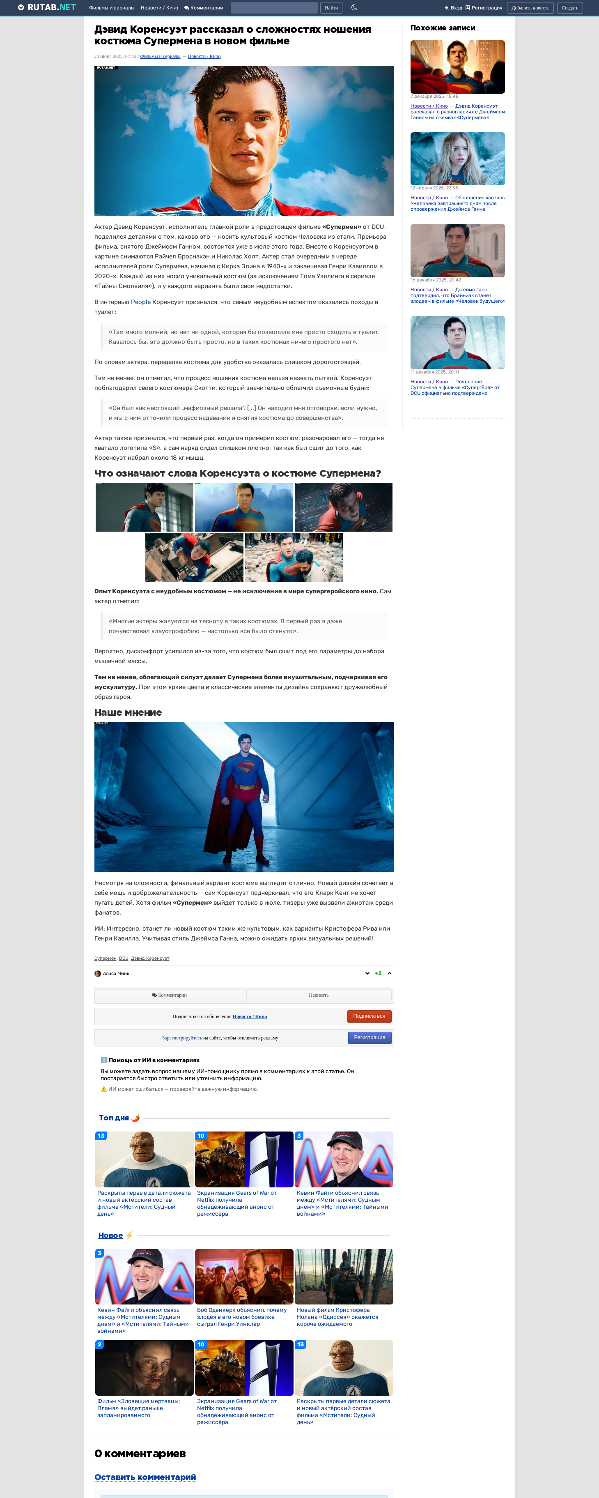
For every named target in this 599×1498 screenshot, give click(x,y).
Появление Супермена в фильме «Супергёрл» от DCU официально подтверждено (455, 387)
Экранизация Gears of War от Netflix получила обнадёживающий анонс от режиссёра (237, 1203)
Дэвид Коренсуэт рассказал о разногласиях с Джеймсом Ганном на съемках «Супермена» (458, 111)
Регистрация (370, 1037)
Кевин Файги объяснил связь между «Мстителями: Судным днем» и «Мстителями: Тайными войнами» (342, 1203)
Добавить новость (530, 8)
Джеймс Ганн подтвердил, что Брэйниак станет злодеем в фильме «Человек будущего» (458, 295)
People (141, 302)
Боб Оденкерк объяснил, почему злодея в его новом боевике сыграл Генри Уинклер (242, 1317)
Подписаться (369, 1016)
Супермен (105, 958)
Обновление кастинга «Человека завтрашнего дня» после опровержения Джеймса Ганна (459, 203)
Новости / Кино (159, 8)
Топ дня (114, 1118)
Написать (319, 995)
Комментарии (203, 8)
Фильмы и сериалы (112, 8)
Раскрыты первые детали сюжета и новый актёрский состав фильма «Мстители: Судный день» (144, 1203)
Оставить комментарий (145, 1477)
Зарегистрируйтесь (182, 1038)
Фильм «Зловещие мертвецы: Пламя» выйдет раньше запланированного (138, 1408)
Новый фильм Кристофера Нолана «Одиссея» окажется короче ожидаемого (338, 1317)
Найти (331, 8)
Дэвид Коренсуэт (150, 958)
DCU (124, 958)
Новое (111, 1236)
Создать (570, 8)
